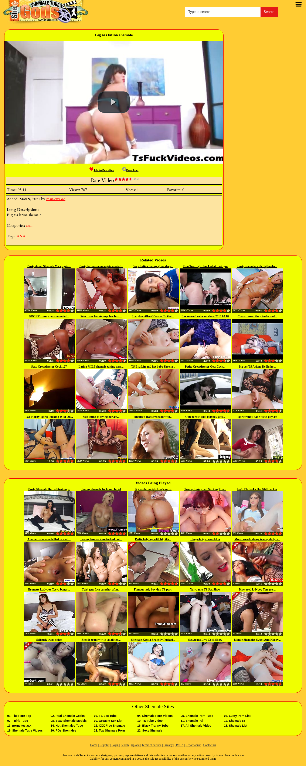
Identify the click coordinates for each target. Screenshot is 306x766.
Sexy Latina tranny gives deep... (153, 266)
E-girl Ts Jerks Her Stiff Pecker (257, 489)
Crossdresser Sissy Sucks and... (257, 316)
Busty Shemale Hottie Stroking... (49, 489)
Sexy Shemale (152, 730)
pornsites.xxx (21, 725)
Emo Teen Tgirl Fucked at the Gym (205, 266)
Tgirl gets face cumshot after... (101, 589)
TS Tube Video (152, 720)
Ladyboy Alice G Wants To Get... (153, 316)
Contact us (209, 745)
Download (130, 170)
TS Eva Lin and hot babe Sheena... (153, 366)
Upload (135, 745)
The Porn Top (21, 716)
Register (104, 745)
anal (29, 225)
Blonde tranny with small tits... (101, 639)
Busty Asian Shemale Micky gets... (49, 266)
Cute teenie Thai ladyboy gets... (205, 416)
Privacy (168, 745)
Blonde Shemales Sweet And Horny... (257, 639)
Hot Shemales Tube (69, 725)
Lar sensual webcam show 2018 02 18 (205, 316)
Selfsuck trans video (49, 639)
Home (93, 745)
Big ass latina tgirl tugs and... (153, 489)
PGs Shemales (65, 730)
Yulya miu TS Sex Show (205, 589)
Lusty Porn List (240, 716)
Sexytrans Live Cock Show (205, 639)
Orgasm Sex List (110, 720)
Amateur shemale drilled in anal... (49, 539)
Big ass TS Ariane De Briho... (257, 366)
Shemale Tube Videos (27, 730)
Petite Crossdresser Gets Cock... (205, 366)
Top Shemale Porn (112, 730)
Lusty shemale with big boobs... (257, 266)
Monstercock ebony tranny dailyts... (257, 539)
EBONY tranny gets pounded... (49, 316)
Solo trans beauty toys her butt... (101, 316)
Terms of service (152, 745)
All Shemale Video (198, 725)
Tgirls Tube (20, 720)
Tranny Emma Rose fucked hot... (101, 539)
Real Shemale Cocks (70, 716)
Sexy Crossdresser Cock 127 (49, 366)
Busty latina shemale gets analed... (101, 266)
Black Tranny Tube (155, 725)
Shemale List (238, 725)
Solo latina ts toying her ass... (101, 416)
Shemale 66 (237, 720)
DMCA (179, 745)
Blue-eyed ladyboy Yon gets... (257, 589)
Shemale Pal (194, 720)
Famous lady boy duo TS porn (153, 589)
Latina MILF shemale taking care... (101, 366)
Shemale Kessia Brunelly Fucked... (153, 639)
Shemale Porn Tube (199, 716)
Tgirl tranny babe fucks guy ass (257, 416)
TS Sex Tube (107, 716)
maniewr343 (55, 199)
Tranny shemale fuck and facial (101, 489)
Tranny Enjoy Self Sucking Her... (205, 489)
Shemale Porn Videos (157, 716)
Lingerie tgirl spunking (205, 539)
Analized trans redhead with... (153, 416)
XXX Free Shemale (112, 725)
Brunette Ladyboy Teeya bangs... (49, 589)
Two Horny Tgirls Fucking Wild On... (49, 416)
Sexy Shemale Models (70, 720)
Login (115, 745)
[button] (114, 102)
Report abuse (193, 745)
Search (269, 12)
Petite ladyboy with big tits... (153, 539)
